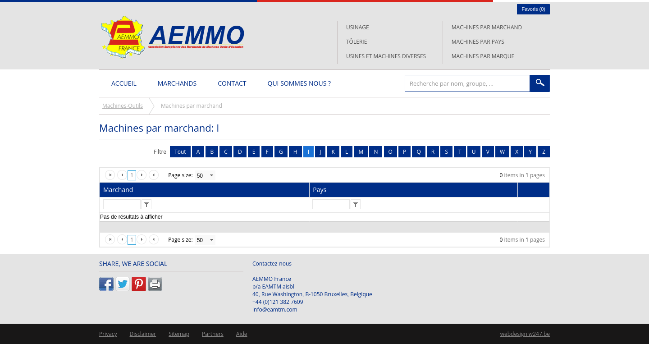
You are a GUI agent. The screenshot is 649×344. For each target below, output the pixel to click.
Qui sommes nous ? (299, 83)
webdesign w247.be (525, 334)
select (211, 175)
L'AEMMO (172, 37)
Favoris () (533, 9)
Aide (241, 334)
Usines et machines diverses (386, 56)
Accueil (124, 83)
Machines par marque (483, 56)
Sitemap (179, 334)
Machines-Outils (122, 106)
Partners (213, 334)
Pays (319, 189)
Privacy (108, 334)
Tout (180, 152)
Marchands (177, 83)
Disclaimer (143, 334)
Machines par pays (478, 42)
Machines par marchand (487, 27)
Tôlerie (356, 42)
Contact (232, 83)
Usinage (357, 27)
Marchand (118, 189)
